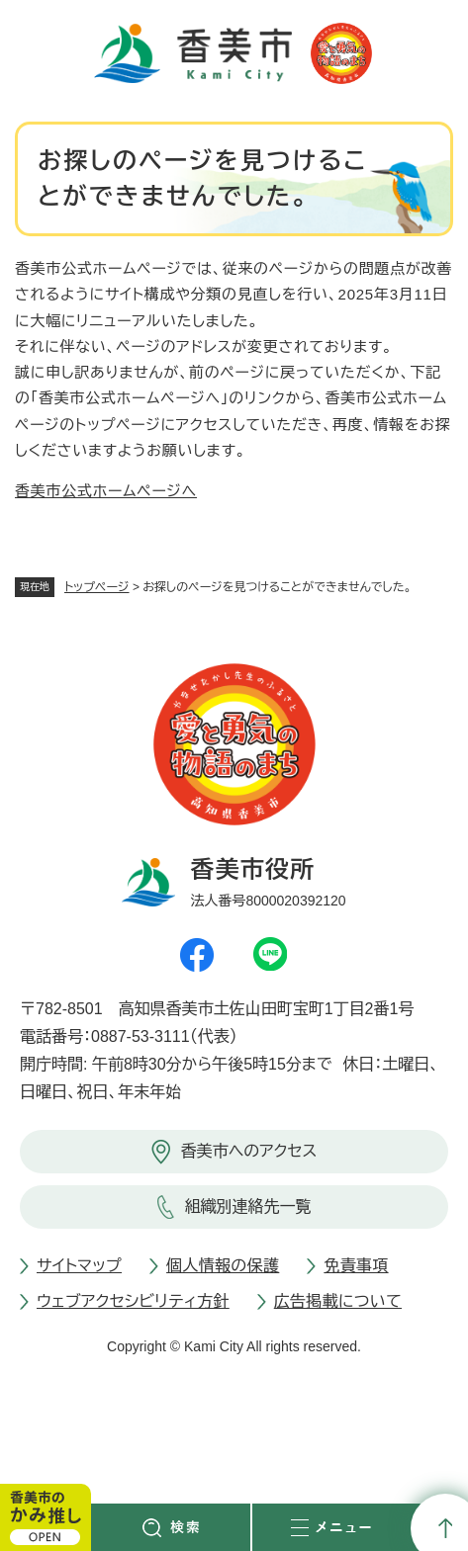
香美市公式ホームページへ (106, 490)
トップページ (97, 587)
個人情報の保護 (222, 1265)
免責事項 (356, 1265)
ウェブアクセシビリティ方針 (133, 1301)
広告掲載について (338, 1301)
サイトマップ (79, 1265)
